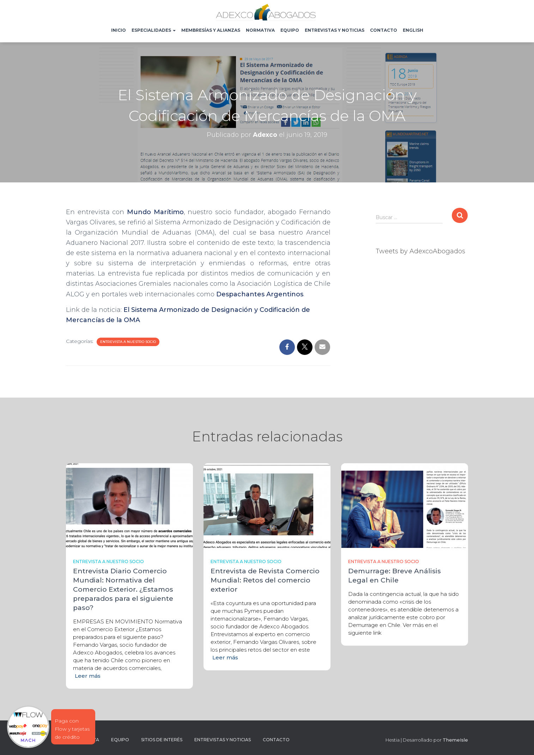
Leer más (88, 675)
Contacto (383, 30)
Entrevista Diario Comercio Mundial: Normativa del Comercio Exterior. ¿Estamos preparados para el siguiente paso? (123, 589)
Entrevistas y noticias (334, 30)
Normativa (260, 30)
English (413, 30)
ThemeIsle (455, 740)
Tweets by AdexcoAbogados (420, 251)
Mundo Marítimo (155, 212)
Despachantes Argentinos (259, 294)
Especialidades (154, 30)
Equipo (289, 30)
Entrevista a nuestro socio (128, 341)
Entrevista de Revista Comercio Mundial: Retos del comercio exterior (265, 580)
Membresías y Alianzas (210, 30)
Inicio (118, 30)
